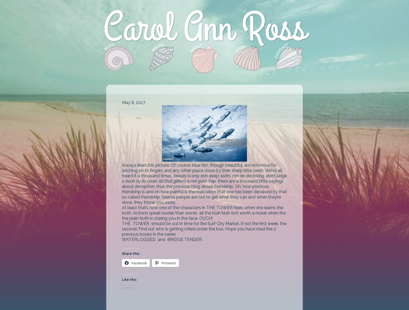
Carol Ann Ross (204, 28)
